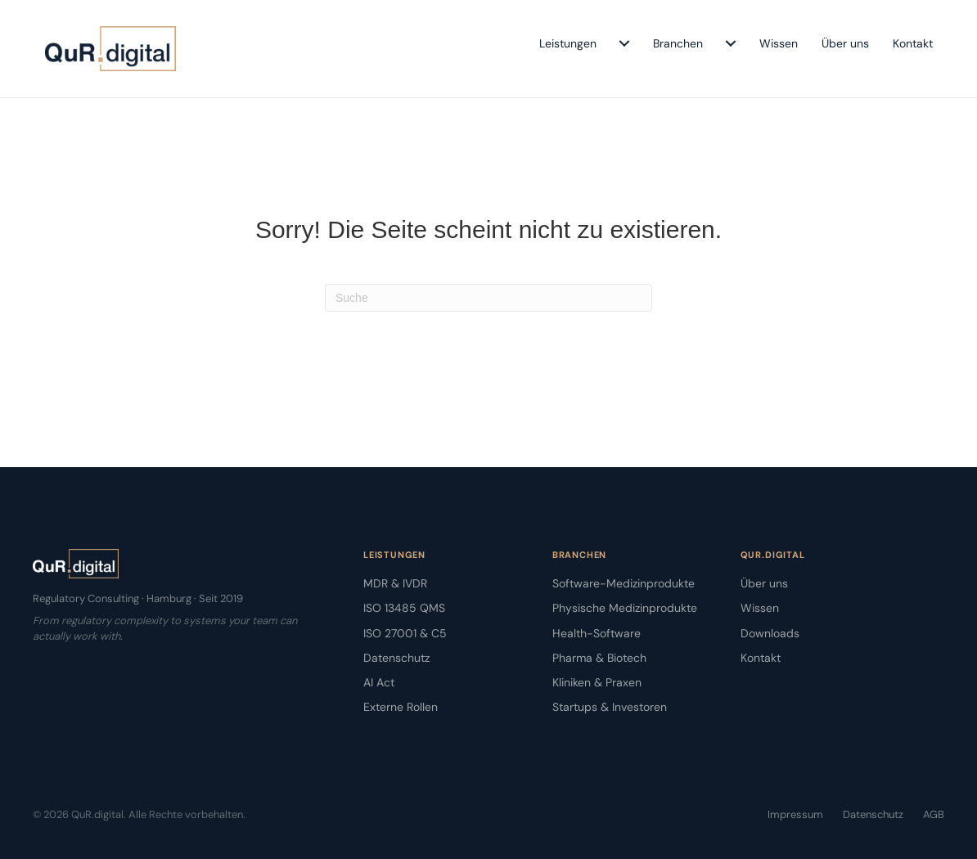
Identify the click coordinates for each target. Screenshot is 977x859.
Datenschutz (396, 657)
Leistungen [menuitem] (568, 43)
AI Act (378, 682)
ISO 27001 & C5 (405, 633)
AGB (933, 814)
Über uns (764, 583)
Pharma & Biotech (599, 657)
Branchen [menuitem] (678, 43)
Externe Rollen (400, 706)
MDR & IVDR (395, 583)
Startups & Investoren (609, 706)
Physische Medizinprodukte (624, 607)
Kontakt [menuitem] (913, 43)
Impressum (795, 814)
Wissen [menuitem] (778, 43)
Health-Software (596, 633)
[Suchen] (488, 298)
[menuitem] (624, 43)
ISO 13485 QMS (404, 607)
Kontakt (761, 657)
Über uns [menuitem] (845, 43)
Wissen (760, 607)
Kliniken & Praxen (597, 682)
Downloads (770, 633)
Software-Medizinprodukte (623, 583)
